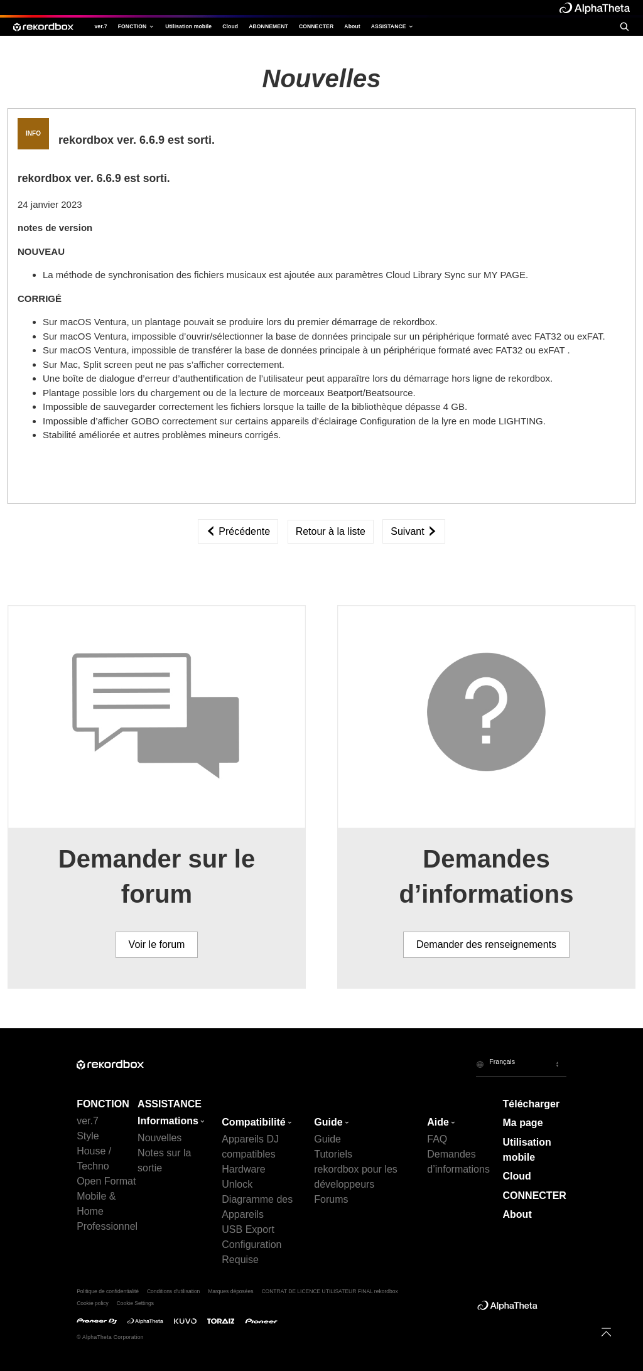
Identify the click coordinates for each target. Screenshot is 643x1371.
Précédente (238, 531)
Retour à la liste (330, 531)
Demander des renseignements (486, 944)
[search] (624, 26)
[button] (521, 1064)
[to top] (606, 1332)
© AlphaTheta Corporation (110, 1337)
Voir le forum (157, 944)
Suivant (414, 531)
